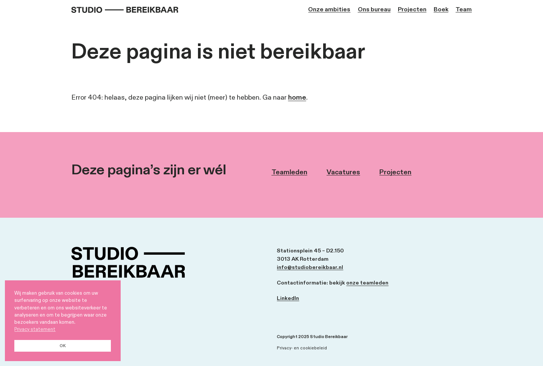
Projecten (412, 10)
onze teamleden (367, 282)
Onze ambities (329, 10)
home (297, 97)
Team (464, 10)
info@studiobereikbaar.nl (310, 267)
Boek (441, 10)
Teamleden (289, 172)
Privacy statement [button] (34, 329)
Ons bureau (374, 10)
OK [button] (63, 346)
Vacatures (343, 172)
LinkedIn (288, 298)
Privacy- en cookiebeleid (302, 348)
